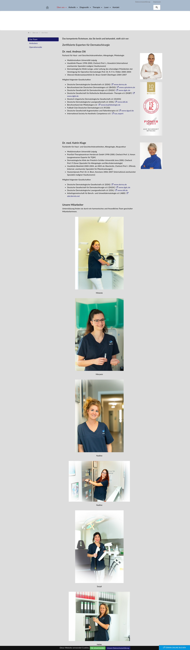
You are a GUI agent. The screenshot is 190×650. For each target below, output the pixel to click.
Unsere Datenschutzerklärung (118, 648)
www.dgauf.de (127, 110)
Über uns (61, 7)
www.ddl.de (122, 102)
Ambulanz (33, 43)
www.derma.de (120, 84)
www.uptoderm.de (127, 87)
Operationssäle (35, 47)
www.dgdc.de (124, 90)
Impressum (157, 2)
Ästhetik (72, 7)
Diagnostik (84, 7)
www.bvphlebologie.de (110, 105)
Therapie (97, 7)
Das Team (33, 39)
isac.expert (118, 113)
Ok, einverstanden (97, 648)
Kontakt (116, 7)
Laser (106, 7)
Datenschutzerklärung (142, 2)
